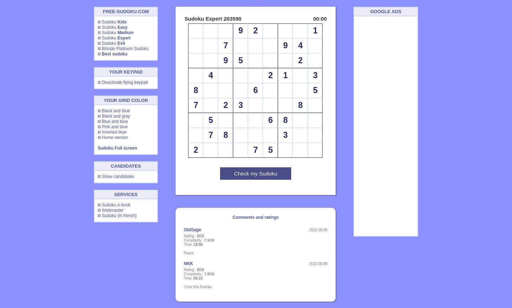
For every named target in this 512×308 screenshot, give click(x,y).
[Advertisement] (385, 126)
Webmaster (112, 210)
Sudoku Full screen (117, 148)
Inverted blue (114, 132)
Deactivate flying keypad (125, 82)
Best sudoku (114, 54)
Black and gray (116, 116)
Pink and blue (115, 126)
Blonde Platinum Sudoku (125, 48)
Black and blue (116, 110)
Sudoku (114, 22)
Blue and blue (115, 121)
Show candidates (118, 176)
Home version (115, 137)
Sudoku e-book (116, 204)
